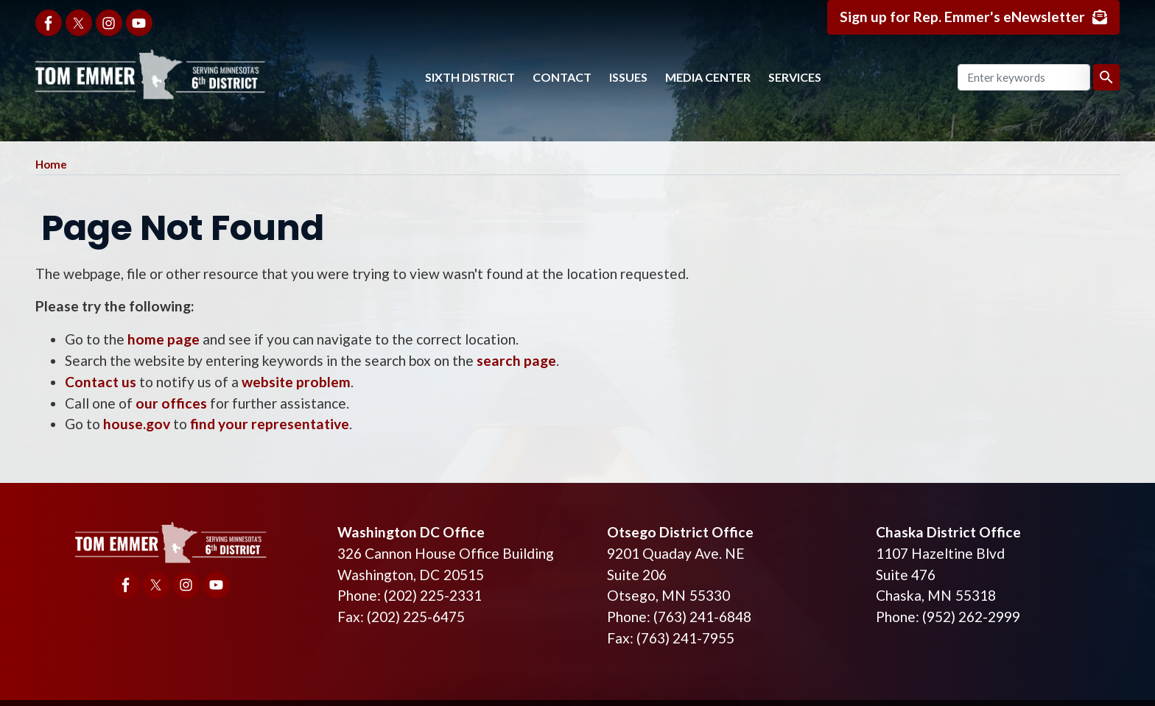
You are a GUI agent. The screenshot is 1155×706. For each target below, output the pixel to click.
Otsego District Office (680, 531)
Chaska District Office (948, 531)
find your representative (269, 423)
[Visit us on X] (79, 23)
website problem (296, 381)
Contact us (100, 381)
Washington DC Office (411, 531)
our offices (171, 403)
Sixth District (470, 77)
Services (794, 77)
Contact (562, 77)
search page (516, 360)
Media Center (708, 77)
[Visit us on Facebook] (48, 23)
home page (163, 339)
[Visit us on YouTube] (139, 23)
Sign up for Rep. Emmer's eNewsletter (962, 16)
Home (51, 164)
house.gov (136, 423)
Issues (628, 77)
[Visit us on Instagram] (109, 23)
